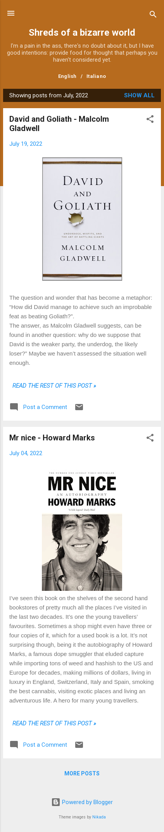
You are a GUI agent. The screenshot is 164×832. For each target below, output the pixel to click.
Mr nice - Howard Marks (52, 437)
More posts (82, 773)
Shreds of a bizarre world (82, 32)
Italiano (96, 76)
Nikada (99, 817)
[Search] (153, 16)
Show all (139, 95)
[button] (150, 120)
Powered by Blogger (82, 802)
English (67, 76)
